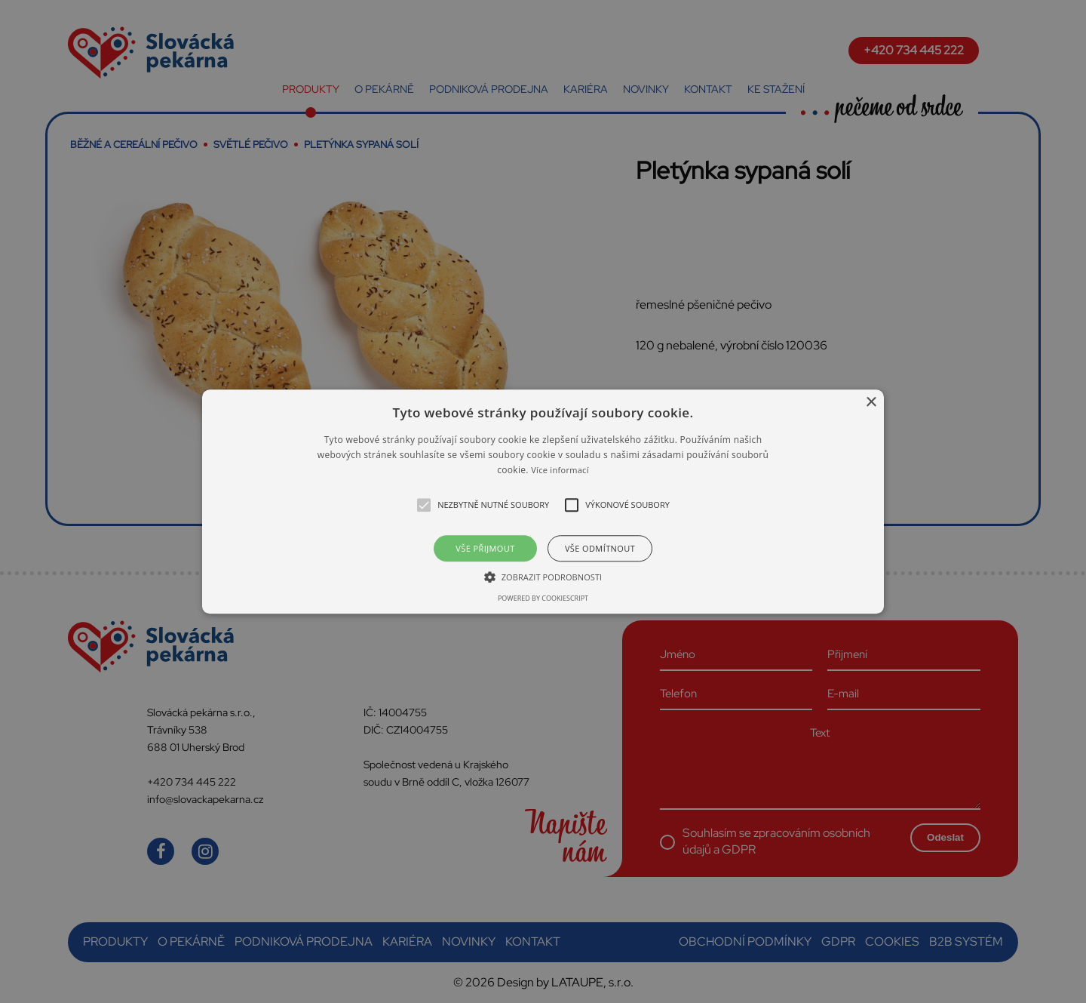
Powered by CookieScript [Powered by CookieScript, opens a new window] (543, 598)
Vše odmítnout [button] (600, 548)
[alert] (543, 501)
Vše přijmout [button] (485, 548)
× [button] (870, 402)
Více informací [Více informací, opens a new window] (560, 470)
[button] (543, 501)
